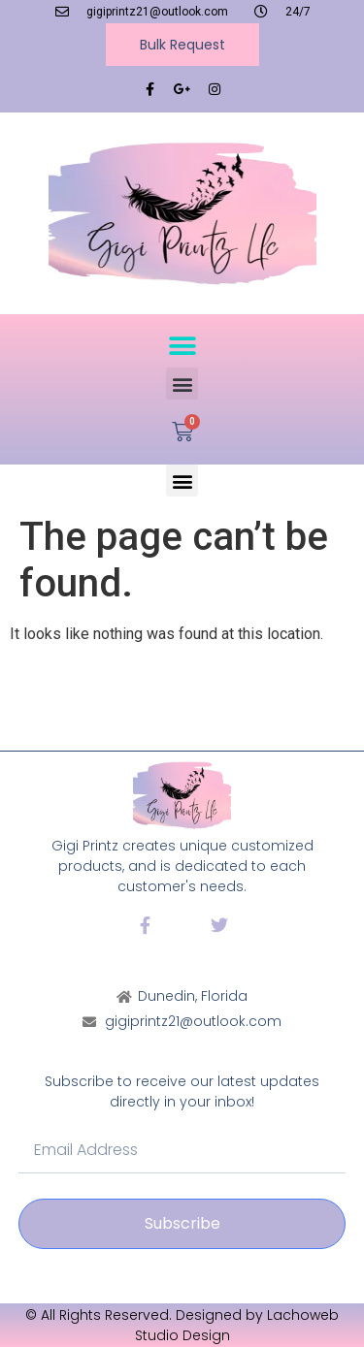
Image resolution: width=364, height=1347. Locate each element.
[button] (182, 346)
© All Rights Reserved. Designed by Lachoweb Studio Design (182, 1325)
